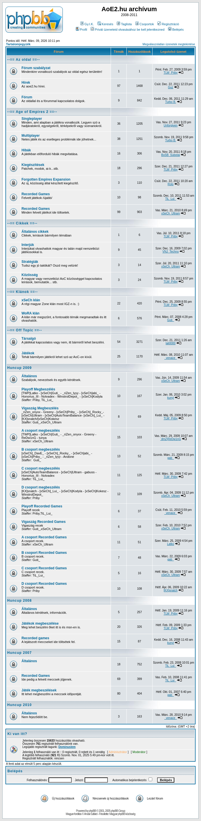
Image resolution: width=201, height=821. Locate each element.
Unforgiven (170, 125)
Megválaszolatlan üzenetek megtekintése (169, 44)
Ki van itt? (17, 734)
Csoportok (144, 24)
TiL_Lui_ (170, 198)
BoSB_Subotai (170, 155)
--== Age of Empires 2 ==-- (32, 112)
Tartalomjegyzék (18, 44)
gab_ (170, 458)
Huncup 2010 (19, 705)
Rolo (171, 184)
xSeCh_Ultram (170, 213)
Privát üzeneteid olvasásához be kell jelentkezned (128, 29)
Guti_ (170, 320)
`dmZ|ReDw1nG (170, 439)
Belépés (176, 29)
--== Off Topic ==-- (24, 330)
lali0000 (170, 343)
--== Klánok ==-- (22, 292)
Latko (170, 544)
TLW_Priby (171, 72)
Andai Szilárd (90, 814)
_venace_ (170, 357)
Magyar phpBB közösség (122, 814)
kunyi (170, 397)
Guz (170, 87)
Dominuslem (67, 746)
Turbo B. (170, 101)
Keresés (105, 24)
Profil (81, 29)
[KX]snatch (170, 590)
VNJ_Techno (171, 251)
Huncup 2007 (19, 653)
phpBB (92, 810)
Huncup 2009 (19, 368)
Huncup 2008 (19, 601)
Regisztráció (168, 24)
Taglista (124, 24)
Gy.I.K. (87, 24)
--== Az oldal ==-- (23, 60)
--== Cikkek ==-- (22, 223)
